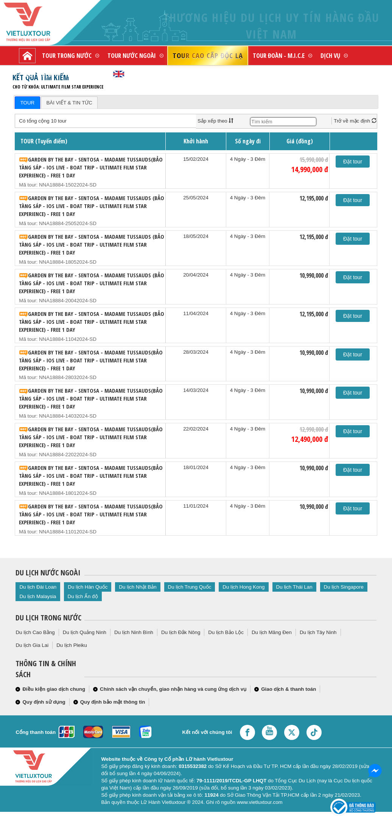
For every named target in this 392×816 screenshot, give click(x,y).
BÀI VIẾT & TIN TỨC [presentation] (69, 103)
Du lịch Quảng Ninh (84, 632)
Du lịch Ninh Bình (133, 632)
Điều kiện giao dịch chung (53, 689)
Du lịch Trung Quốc (190, 587)
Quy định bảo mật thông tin (112, 702)
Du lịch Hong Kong (243, 587)
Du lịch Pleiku (71, 645)
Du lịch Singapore (344, 587)
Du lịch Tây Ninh (318, 632)
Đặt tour (352, 162)
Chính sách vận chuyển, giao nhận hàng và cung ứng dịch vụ (173, 689)
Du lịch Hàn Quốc (87, 587)
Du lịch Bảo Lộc (226, 632)
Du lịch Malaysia (37, 596)
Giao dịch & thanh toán (288, 689)
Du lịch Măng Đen (272, 632)
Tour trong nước (67, 55)
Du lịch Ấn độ (83, 596)
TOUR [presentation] (27, 103)
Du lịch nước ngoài (48, 572)
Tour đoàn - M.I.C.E (279, 55)
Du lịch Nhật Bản (137, 587)
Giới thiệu (37, 74)
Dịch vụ (330, 55)
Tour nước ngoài (131, 55)
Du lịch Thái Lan (294, 587)
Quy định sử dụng (43, 702)
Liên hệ (76, 74)
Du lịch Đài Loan (37, 587)
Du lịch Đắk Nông (180, 632)
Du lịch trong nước (48, 617)
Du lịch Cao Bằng (35, 632)
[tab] (27, 102)
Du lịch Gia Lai (32, 645)
